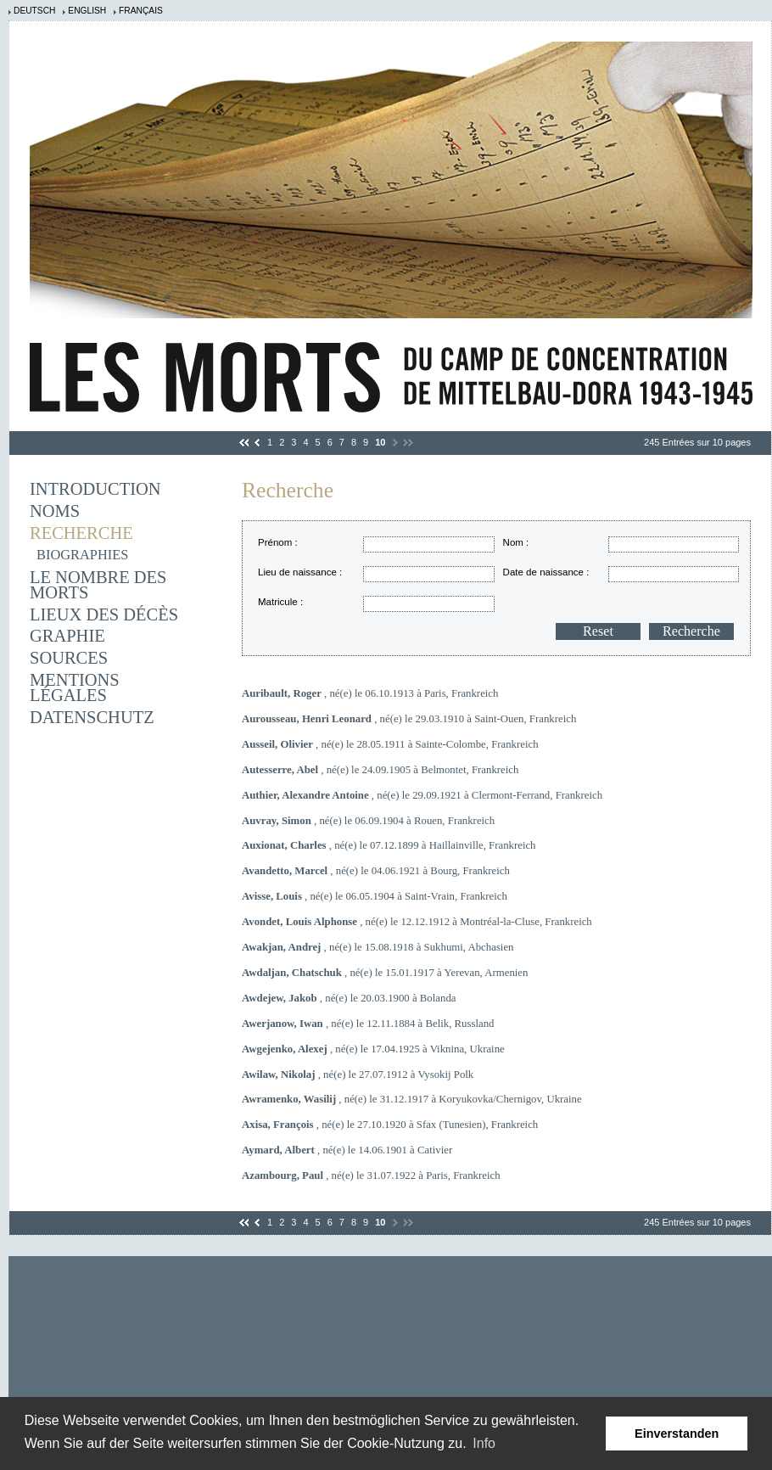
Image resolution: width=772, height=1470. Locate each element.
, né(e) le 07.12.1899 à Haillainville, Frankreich (389, 845)
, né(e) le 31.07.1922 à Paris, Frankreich (371, 1175)
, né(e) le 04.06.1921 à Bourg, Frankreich (376, 871)
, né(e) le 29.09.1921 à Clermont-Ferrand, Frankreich (422, 795)
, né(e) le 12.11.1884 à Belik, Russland (368, 1024)
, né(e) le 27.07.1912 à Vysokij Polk (357, 1074)
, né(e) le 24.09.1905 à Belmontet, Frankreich (380, 770)
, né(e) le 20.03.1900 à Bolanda (349, 998)
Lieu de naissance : (300, 572)
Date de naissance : (546, 572)
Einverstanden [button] (677, 1433)
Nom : (516, 542)
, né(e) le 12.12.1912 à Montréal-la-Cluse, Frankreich (417, 922)
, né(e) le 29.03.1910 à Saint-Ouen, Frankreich (409, 719)
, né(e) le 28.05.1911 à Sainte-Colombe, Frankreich (390, 744)
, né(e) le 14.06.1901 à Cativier (347, 1150)
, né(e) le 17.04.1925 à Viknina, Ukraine (373, 1049)
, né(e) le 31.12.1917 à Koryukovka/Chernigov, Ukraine (412, 1099)
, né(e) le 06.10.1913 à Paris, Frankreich (370, 693)
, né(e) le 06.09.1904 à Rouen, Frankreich (368, 821)
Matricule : (280, 602)
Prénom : (278, 542)
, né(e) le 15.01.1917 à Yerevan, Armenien (385, 973)
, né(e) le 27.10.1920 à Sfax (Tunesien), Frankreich (390, 1125)
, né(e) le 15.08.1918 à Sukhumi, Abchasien (378, 947)
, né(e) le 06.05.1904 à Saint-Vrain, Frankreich (374, 896)
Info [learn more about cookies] (484, 1443)
